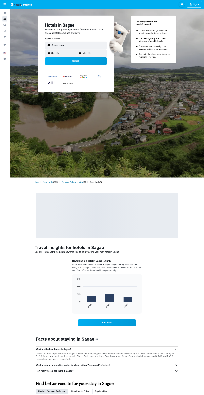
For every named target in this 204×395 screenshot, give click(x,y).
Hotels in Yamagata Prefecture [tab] (51, 391)
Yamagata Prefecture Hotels (72, 182)
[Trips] (4, 45)
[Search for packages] (4, 31)
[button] (5, 4)
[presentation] (96, 339)
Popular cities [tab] (101, 391)
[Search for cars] (4, 25)
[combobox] (54, 38)
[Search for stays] (4, 19)
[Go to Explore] (4, 37)
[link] (107, 322)
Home (37, 182)
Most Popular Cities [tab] (80, 391)
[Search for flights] (4, 13)
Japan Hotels (48, 182)
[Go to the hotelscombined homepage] (21, 4)
